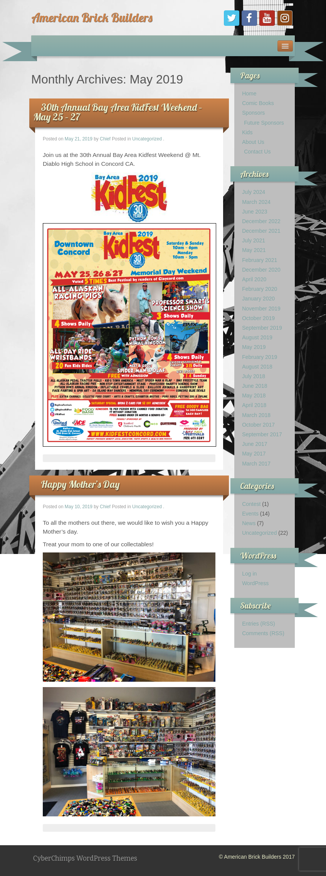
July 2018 (253, 376)
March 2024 (256, 202)
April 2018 (254, 405)
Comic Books (258, 103)
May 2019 (254, 347)
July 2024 (253, 192)
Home (249, 93)
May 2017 (254, 454)
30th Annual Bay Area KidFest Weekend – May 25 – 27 (117, 112)
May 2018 (254, 395)
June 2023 (254, 212)
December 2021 (261, 231)
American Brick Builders (91, 17)
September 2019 (262, 328)
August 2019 (257, 337)
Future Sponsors (264, 123)
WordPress (255, 583)
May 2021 (254, 250)
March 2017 (256, 464)
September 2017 (262, 434)
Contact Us (257, 152)
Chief (105, 139)
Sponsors (253, 113)
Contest (251, 504)
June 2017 (254, 444)
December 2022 (261, 221)
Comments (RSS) (263, 633)
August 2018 (257, 367)
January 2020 (258, 298)
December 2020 (261, 270)
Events (250, 514)
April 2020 (254, 279)
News (248, 523)
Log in (249, 574)
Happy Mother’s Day (80, 484)
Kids (247, 132)
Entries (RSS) (258, 624)
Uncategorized (147, 139)
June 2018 (254, 386)
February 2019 (259, 357)
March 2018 (256, 415)
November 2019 (261, 308)
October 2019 (258, 318)
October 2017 (258, 425)
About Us (253, 142)
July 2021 (253, 240)
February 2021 (259, 260)
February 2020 (259, 289)
